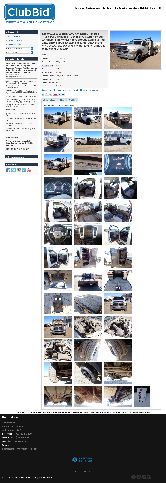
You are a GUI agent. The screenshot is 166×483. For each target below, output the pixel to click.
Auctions (79, 8)
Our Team (108, 8)
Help (152, 8)
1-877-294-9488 (22, 433)
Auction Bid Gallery (15, 37)
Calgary (83, 471)
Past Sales (133, 412)
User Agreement (103, 412)
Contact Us (121, 8)
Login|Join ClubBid (138, 8)
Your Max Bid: (47, 65)
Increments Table (14, 45)
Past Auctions (93, 8)
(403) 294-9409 (16, 441)
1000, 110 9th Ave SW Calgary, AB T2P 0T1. (13, 428)
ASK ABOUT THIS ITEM (89, 90)
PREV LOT (47, 90)
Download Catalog (15, 41)
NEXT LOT (73, 90)
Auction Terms (119, 412)
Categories (144, 412)
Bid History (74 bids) (68, 100)
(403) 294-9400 (19, 437)
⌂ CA (159, 8)
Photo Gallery (49, 100)
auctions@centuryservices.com (19, 448)
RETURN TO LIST (60, 90)
